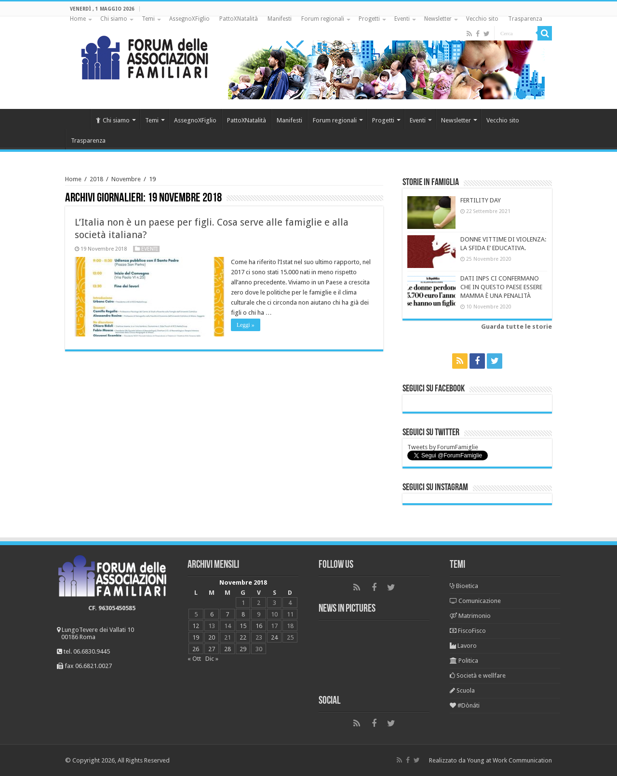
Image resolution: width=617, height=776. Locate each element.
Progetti (369, 18)
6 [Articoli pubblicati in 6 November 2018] (212, 614)
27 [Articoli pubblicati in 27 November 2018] (211, 649)
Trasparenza (525, 18)
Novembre (126, 179)
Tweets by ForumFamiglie (442, 447)
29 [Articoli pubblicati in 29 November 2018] (243, 649)
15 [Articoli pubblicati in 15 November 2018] (243, 625)
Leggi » (246, 324)
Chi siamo (113, 18)
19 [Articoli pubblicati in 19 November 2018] (195, 637)
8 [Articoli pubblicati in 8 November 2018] (243, 614)
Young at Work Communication (509, 760)
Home (78, 18)
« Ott (194, 658)
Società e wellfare (478, 675)
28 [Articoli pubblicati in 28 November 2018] (227, 649)
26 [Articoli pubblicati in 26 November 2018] (195, 649)
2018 (96, 179)
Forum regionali (322, 18)
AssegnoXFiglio (189, 18)
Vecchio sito (482, 18)
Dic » (211, 658)
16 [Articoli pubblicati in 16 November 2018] (258, 625)
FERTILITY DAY (480, 200)
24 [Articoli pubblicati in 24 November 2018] (274, 637)
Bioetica (464, 585)
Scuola (462, 690)
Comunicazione (475, 600)
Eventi (402, 18)
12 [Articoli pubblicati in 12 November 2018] (195, 625)
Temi (148, 18)
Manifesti (280, 18)
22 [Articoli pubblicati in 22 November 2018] (243, 637)
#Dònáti (465, 705)
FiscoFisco (468, 630)
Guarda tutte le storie (516, 326)
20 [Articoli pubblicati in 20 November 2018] (211, 637)
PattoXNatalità (238, 18)
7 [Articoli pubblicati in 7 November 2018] (227, 614)
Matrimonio (470, 615)
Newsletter (438, 18)
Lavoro (463, 645)
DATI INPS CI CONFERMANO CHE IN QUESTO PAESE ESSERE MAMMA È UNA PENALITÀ (501, 287)
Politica (464, 660)
